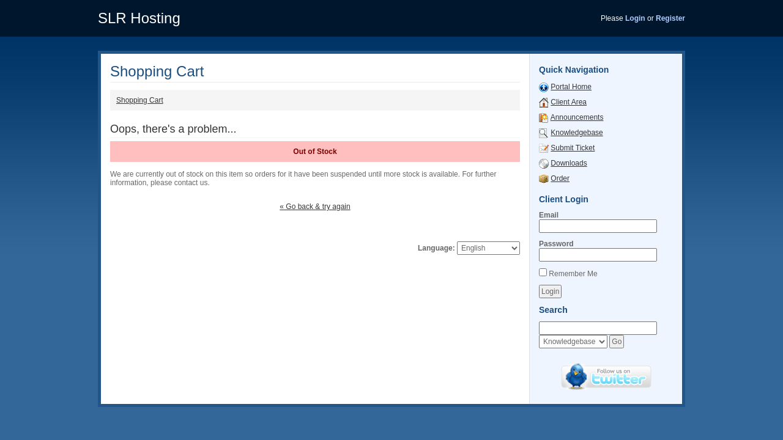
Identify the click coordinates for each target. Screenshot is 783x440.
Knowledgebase (577, 132)
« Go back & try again (315, 206)
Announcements (577, 117)
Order (560, 178)
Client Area (569, 102)
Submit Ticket (573, 148)
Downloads (569, 163)
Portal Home (571, 86)
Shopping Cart (139, 100)
